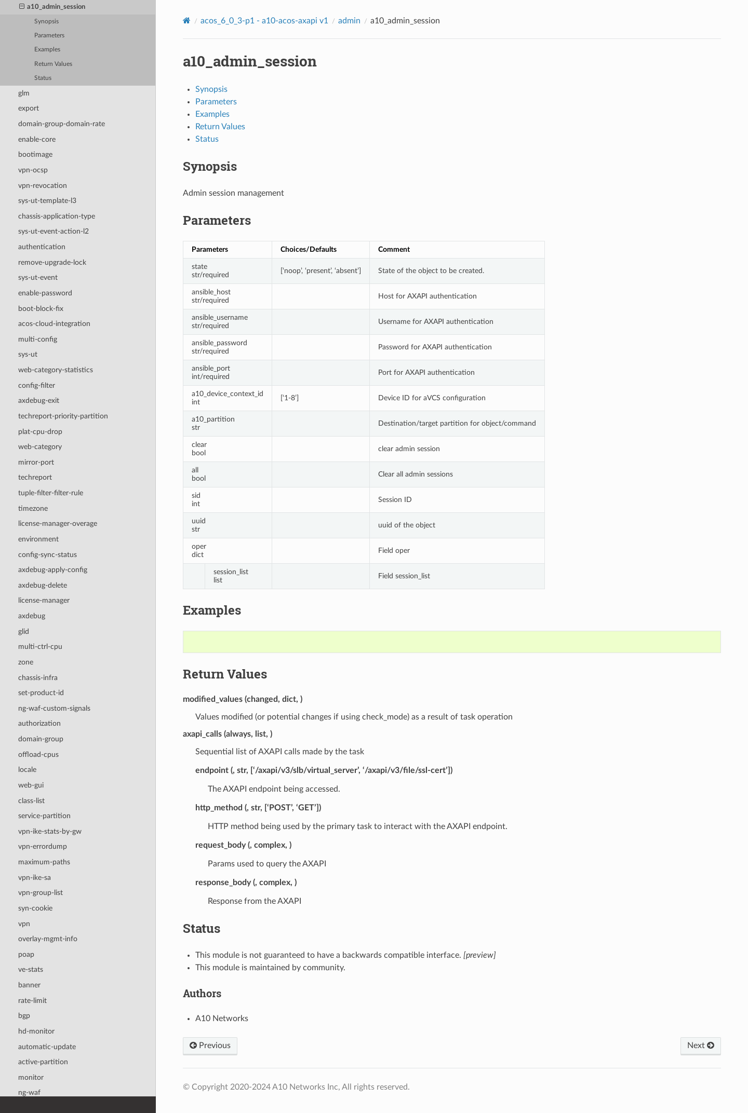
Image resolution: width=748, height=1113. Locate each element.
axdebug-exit (38, 400)
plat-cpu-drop (40, 432)
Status (42, 78)
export (28, 108)
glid (23, 631)
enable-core (37, 139)
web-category (40, 447)
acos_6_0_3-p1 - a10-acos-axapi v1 (264, 21)
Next (700, 1045)
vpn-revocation (42, 185)
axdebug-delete (42, 585)
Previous (210, 1045)
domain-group (40, 739)
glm (24, 93)
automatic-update (47, 1047)
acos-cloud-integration (54, 324)
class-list (31, 801)
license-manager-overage (57, 523)
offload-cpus (38, 754)
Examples (47, 49)
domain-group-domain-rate (61, 124)
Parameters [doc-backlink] (217, 220)
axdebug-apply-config (52, 570)
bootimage (35, 154)
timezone (33, 508)
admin (349, 21)
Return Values (53, 64)
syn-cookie (35, 908)
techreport (35, 477)
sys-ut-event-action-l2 (53, 231)
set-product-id (41, 693)
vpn (24, 924)
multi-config (37, 339)
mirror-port (36, 462)
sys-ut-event (38, 277)
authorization (39, 723)
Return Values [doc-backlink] (225, 674)
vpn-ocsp (33, 170)
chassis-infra (38, 678)
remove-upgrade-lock (52, 262)
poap (26, 954)
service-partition (44, 816)
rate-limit (32, 1001)
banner (29, 985)
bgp (24, 1016)
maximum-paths (44, 862)
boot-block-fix (40, 309)
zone (25, 662)
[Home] (187, 20)
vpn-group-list (40, 893)
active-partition (43, 1062)
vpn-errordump (42, 846)
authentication (41, 247)
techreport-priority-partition (63, 416)
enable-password (45, 293)
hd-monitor (36, 1031)
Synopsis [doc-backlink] (210, 166)
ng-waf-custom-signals (54, 708)
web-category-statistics (55, 370)
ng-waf (29, 1092)
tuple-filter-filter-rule (50, 493)
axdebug (31, 616)
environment (38, 539)
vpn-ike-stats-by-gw (50, 831)
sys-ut (27, 354)
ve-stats (30, 969)
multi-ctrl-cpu (40, 646)
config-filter (36, 385)
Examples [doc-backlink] (212, 610)
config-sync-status (47, 555)
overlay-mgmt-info (47, 939)
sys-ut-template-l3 (47, 201)
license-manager (44, 600)
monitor (31, 1077)
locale (27, 769)
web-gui (31, 785)
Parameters (49, 35)
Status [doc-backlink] (201, 928)
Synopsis (46, 21)
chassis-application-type (56, 216)
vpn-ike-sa (34, 877)
